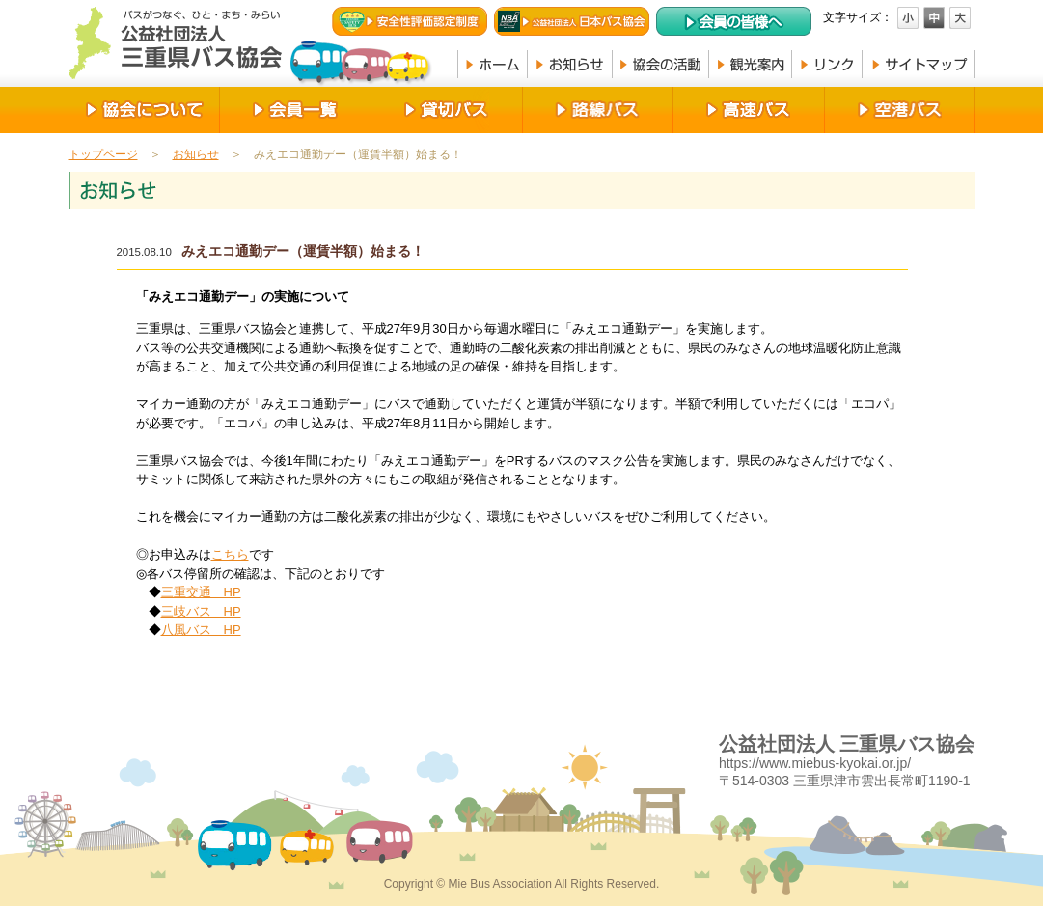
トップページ (103, 154)
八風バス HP (201, 629)
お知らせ (196, 154)
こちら (230, 554)
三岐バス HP (201, 611)
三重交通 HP (201, 592)
